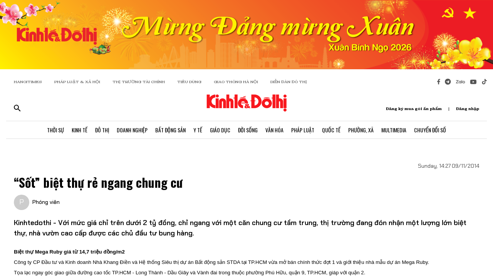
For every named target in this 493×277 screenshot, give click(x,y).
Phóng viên (46, 202)
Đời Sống (248, 130)
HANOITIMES (28, 81)
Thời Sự (55, 130)
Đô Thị (102, 130)
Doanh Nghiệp (132, 130)
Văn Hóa (274, 130)
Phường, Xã (361, 130)
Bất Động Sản (170, 130)
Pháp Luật (302, 130)
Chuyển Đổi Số (430, 130)
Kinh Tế (79, 130)
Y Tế (197, 130)
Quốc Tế (331, 130)
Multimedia (393, 130)
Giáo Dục (220, 130)
